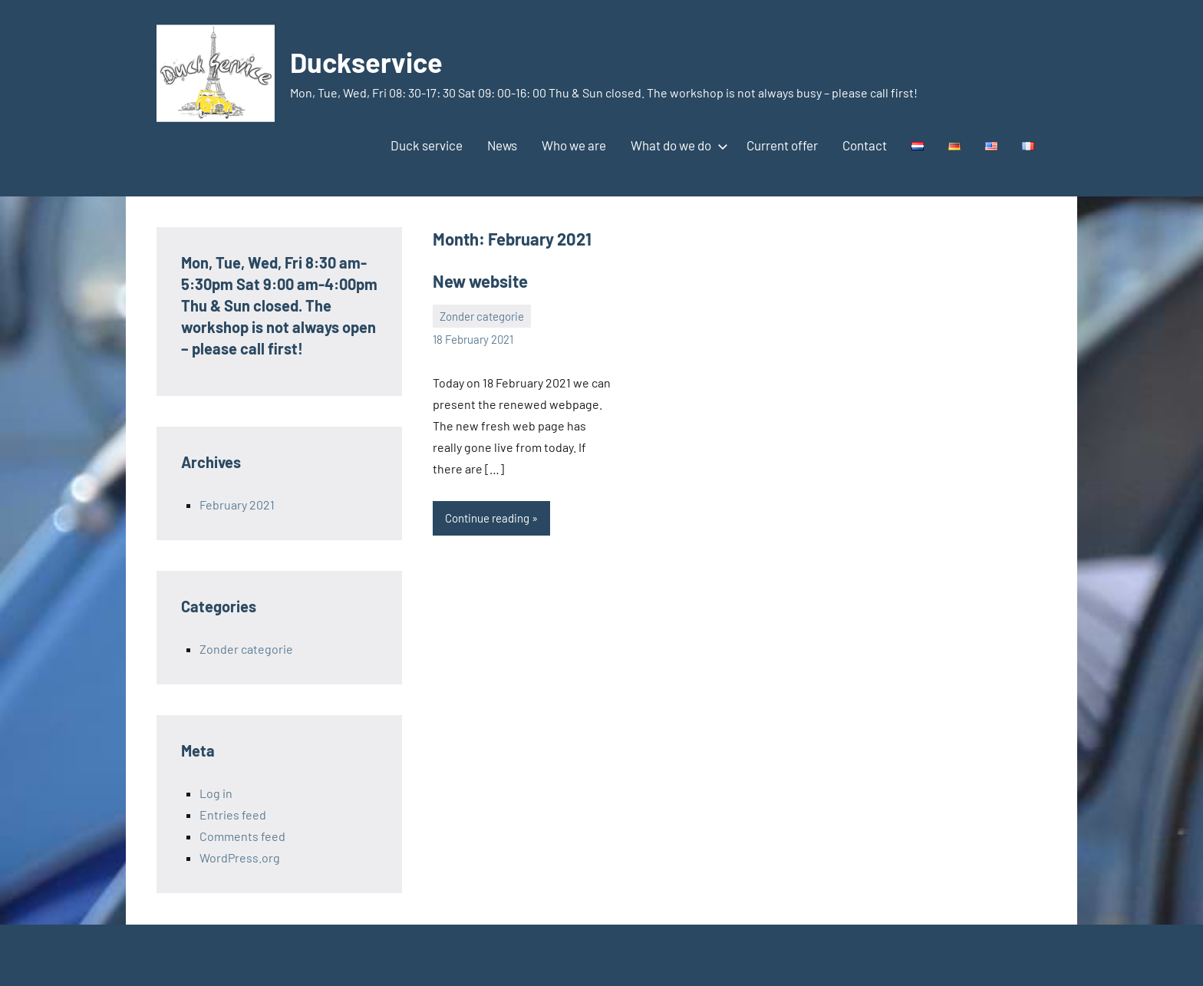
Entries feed (232, 814)
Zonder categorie (482, 316)
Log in (215, 793)
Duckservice (366, 61)
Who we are (574, 145)
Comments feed (242, 836)
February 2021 (237, 504)
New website (480, 281)
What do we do (676, 145)
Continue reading (487, 518)
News (502, 145)
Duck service (427, 145)
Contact (864, 145)
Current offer (782, 145)
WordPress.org (239, 857)
